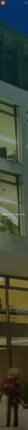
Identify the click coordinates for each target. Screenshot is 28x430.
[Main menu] (25, 3)
